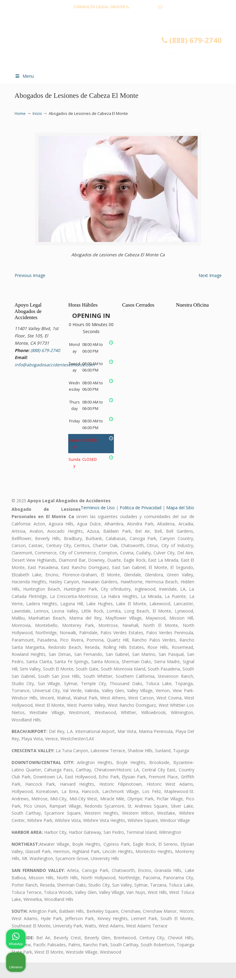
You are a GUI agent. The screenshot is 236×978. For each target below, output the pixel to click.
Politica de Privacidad (140, 523)
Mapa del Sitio (180, 523)
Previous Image (30, 291)
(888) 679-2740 (143, 7)
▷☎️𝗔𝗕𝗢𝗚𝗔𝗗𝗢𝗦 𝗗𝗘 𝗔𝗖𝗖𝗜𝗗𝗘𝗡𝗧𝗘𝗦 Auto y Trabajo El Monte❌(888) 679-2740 (124, 48)
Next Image (210, 291)
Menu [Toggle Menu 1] (24, 76)
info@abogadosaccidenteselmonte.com (118, 16)
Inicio (37, 113)
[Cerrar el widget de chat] (216, 783)
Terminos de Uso (98, 523)
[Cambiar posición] (203, 783)
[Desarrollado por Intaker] (184, 965)
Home (20, 113)
